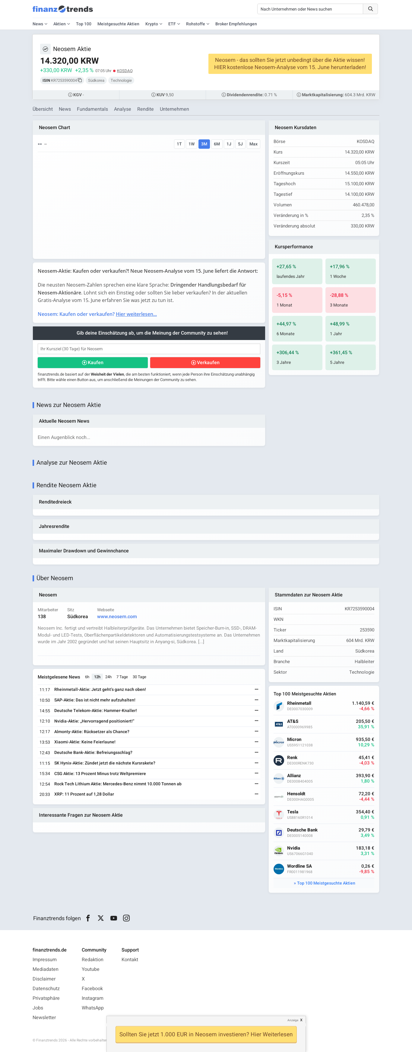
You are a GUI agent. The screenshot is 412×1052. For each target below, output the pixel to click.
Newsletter (44, 1017)
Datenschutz (46, 988)
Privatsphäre (46, 998)
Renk (292, 757)
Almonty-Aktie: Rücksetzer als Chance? (91, 732)
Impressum (45, 959)
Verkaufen (208, 362)
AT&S (292, 721)
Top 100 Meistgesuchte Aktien (326, 883)
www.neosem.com (117, 616)
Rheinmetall (299, 703)
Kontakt (130, 959)
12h (97, 677)
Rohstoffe (195, 24)
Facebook (92, 988)
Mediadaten (46, 969)
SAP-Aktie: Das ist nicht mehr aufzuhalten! (94, 700)
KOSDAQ (125, 71)
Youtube (91, 969)
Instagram (92, 998)
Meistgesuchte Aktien (118, 24)
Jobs (38, 1008)
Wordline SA (299, 866)
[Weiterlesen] (256, 690)
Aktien (59, 24)
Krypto (151, 24)
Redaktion (92, 959)
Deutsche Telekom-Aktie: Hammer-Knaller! (95, 710)
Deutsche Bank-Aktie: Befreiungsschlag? (93, 752)
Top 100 (83, 24)
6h (87, 677)
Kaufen (95, 362)
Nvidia (293, 848)
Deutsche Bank (302, 830)
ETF (172, 24)
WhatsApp (93, 1008)
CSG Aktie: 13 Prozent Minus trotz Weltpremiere (100, 774)
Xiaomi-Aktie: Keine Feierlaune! (85, 742)
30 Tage (139, 677)
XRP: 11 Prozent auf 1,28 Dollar (84, 794)
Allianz (294, 776)
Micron (294, 739)
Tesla (292, 812)
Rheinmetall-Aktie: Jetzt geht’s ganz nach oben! (100, 689)
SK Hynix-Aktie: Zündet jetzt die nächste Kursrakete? (104, 763)
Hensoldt (296, 794)
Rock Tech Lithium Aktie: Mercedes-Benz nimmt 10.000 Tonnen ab (118, 784)
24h (108, 677)
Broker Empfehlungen (236, 24)
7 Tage (122, 677)
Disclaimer (44, 979)
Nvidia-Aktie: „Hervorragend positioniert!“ (94, 721)
